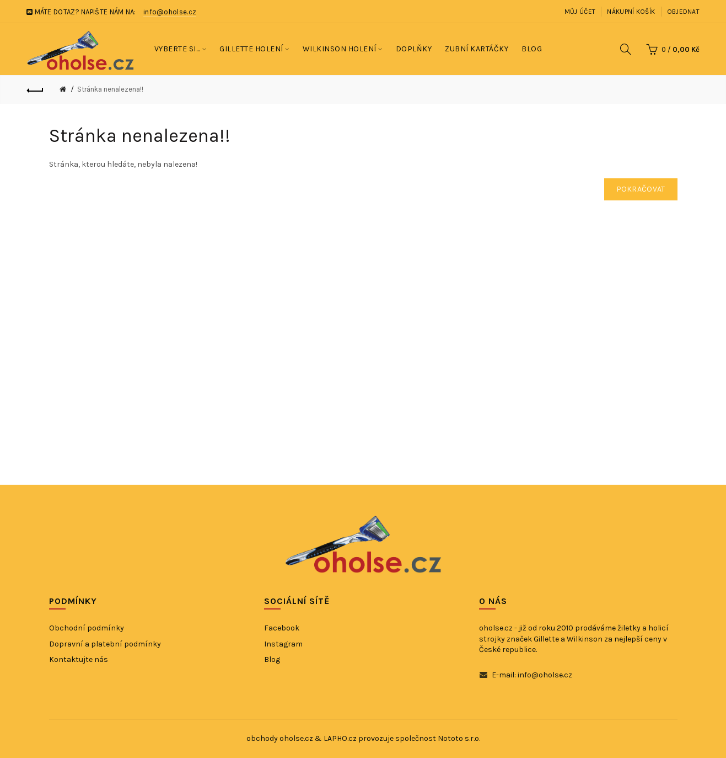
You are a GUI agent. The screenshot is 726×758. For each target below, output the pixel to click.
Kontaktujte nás (78, 659)
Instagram (283, 644)
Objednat (683, 11)
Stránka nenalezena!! (110, 89)
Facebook (281, 628)
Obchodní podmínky (86, 628)
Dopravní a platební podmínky (105, 644)
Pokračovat (640, 189)
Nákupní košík (631, 11)
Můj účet (579, 11)
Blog (272, 659)
